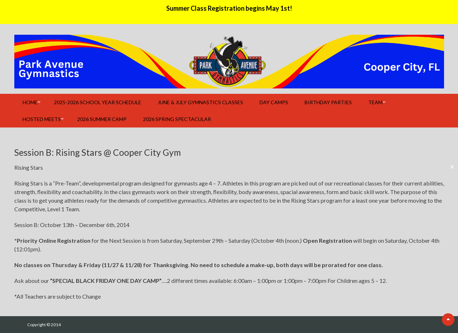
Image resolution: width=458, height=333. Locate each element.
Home (30, 102)
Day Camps (274, 102)
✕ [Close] (452, 166)
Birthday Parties (328, 102)
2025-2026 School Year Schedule (97, 102)
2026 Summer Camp (102, 119)
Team (375, 102)
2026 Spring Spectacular (177, 119)
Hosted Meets (42, 119)
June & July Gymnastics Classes (200, 102)
